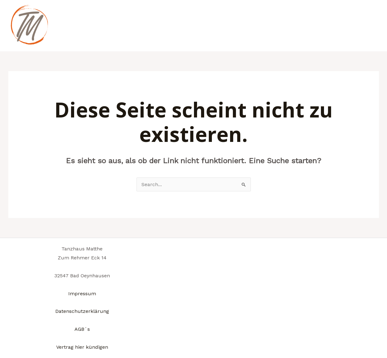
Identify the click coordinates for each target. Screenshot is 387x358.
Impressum (82, 293)
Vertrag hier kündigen (82, 347)
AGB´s (82, 329)
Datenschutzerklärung (82, 311)
